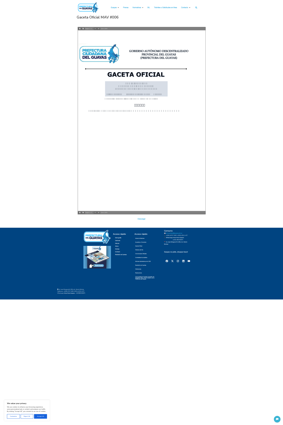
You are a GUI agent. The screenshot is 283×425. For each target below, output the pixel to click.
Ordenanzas (138, 269)
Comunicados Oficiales (141, 253)
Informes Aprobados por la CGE (143, 261)
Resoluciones (138, 273)
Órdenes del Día (139, 249)
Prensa (125, 7)
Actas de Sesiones (139, 238)
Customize (13, 416)
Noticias (117, 249)
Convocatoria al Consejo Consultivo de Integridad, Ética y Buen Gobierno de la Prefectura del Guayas (144, 278)
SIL (148, 7)
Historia (117, 243)
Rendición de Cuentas (121, 254)
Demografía (118, 237)
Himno (117, 246)
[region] (27, 410)
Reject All (27, 416)
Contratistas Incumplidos (141, 257)
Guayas (115, 7)
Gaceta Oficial (138, 246)
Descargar (141, 219)
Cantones (117, 240)
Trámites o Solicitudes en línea (165, 7)
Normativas (138, 7)
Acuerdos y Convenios (140, 242)
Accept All (40, 416)
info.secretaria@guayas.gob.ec (174, 233)
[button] (196, 7)
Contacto (185, 7)
